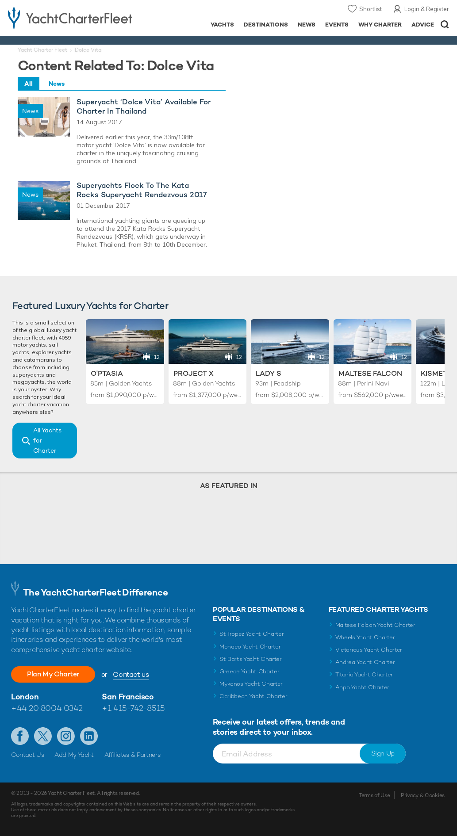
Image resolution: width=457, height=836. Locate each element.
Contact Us (27, 755)
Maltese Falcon (370, 373)
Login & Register (426, 8)
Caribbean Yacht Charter (253, 696)
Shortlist (370, 8)
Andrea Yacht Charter (365, 662)
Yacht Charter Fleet (42, 49)
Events (337, 24)
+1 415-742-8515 (133, 708)
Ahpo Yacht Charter (362, 687)
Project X (193, 373)
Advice (422, 24)
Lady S (268, 373)
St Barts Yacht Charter (250, 659)
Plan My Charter (53, 674)
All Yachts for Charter (47, 440)
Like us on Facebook (20, 736)
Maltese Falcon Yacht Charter (375, 625)
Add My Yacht (74, 755)
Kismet (434, 373)
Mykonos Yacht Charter (251, 683)
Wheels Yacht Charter (365, 637)
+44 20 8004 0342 (47, 708)
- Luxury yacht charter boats (72, 17)
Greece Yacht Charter (249, 671)
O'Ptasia (107, 373)
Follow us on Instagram (66, 736)
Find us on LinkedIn (89, 736)
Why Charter (380, 24)
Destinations (266, 24)
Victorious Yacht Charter (368, 649)
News (306, 24)
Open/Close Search (445, 24)
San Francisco (128, 696)
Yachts (222, 24)
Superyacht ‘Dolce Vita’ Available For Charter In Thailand (144, 106)
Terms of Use (374, 795)
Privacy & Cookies (423, 795)
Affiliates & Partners (132, 755)
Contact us (131, 674)
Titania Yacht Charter (364, 674)
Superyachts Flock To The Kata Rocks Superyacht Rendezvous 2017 (142, 190)
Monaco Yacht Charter (250, 646)
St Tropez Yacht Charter (251, 633)
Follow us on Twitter (43, 736)
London (24, 696)
